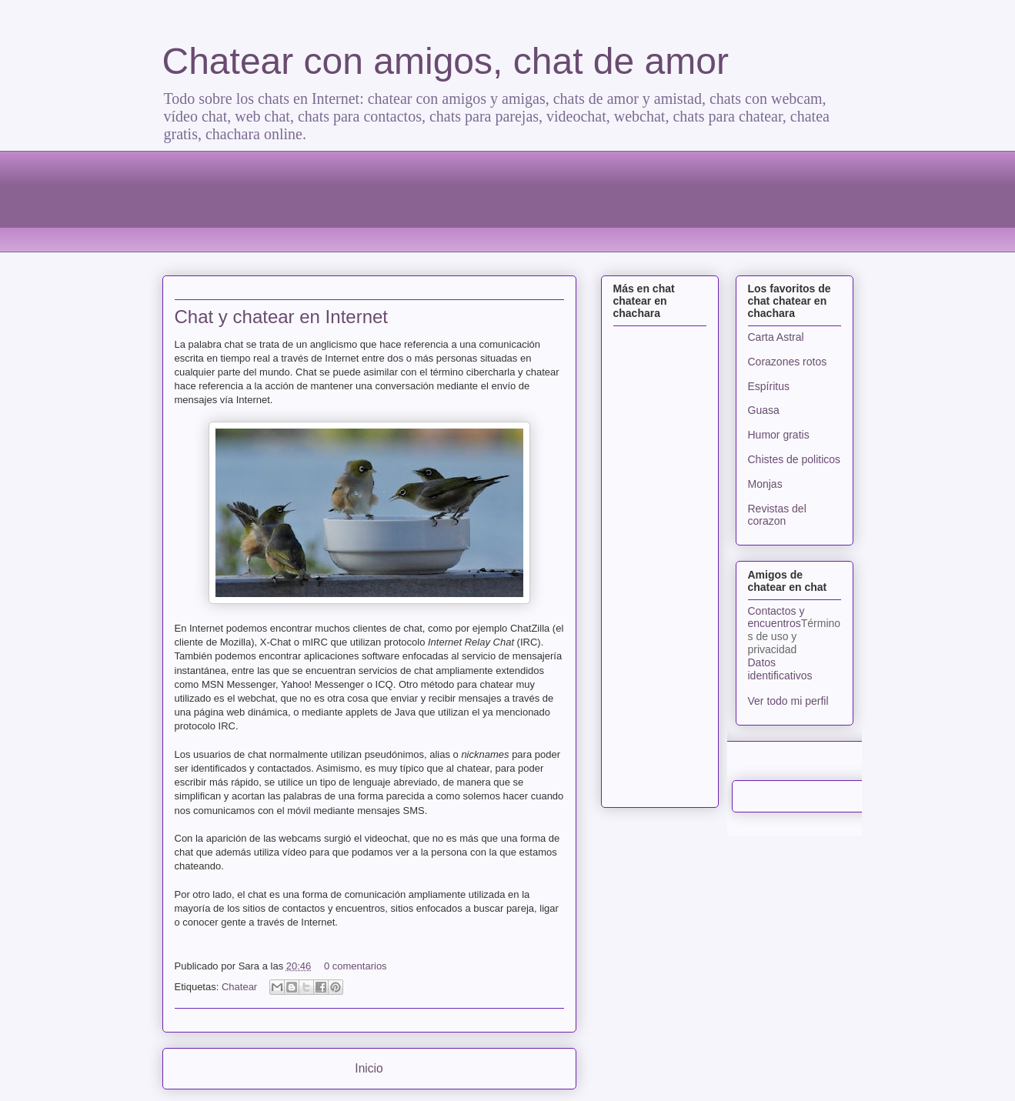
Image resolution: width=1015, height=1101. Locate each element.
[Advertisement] (508, 199)
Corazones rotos (787, 361)
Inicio (368, 1068)
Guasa (764, 410)
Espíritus (769, 386)
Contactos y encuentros (776, 617)
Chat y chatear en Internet (282, 316)
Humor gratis (779, 435)
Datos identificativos (780, 669)
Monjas (765, 484)
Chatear (239, 987)
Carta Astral (776, 337)
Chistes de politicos (794, 459)
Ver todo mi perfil (788, 701)
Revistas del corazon (777, 515)
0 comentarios (355, 966)
